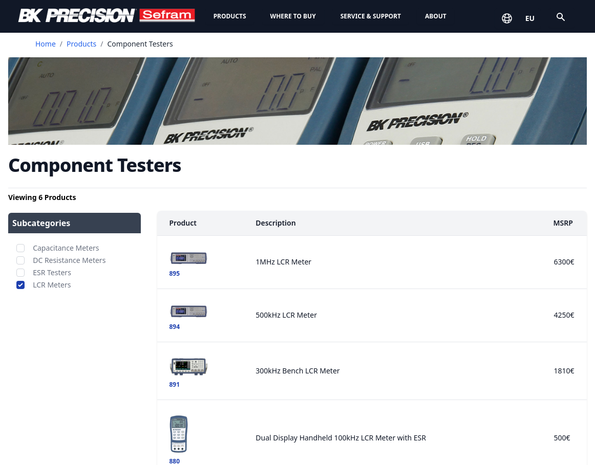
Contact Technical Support (215, 450)
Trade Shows (330, 458)
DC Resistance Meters (69, 260)
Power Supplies (54, 376)
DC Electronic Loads (62, 397)
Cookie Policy (472, 397)
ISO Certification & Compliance (365, 417)
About (436, 16)
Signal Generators (59, 438)
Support (182, 357)
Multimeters (48, 458)
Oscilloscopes (50, 417)
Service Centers (195, 409)
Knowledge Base (197, 429)
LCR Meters (52, 285)
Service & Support (371, 16)
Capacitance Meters (66, 248)
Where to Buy (293, 16)
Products (230, 16)
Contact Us (470, 428)
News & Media (333, 397)
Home (45, 44)
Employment (330, 438)
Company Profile (337, 376)
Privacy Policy (472, 376)
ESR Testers (52, 272)
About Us (325, 357)
